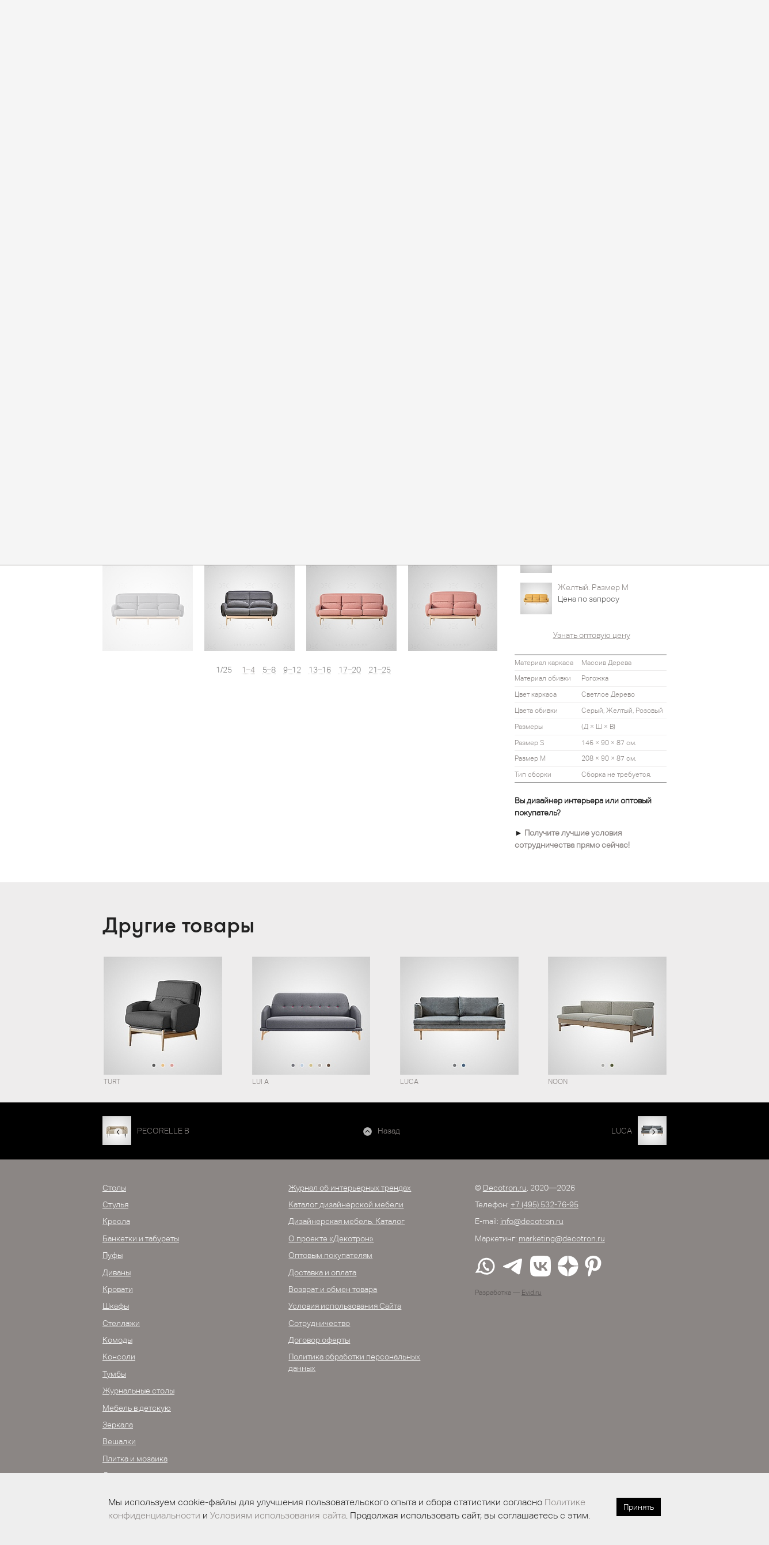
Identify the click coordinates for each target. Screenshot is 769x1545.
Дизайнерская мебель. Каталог (346, 1221)
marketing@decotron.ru (562, 1238)
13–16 (320, 670)
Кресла (116, 1221)
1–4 (248, 670)
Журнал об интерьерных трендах (349, 1187)
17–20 (349, 670)
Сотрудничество (319, 1323)
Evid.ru (531, 1293)
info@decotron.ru (532, 1221)
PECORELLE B (163, 1130)
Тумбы (114, 1373)
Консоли (118, 1356)
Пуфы (112, 1255)
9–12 (292, 670)
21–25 (379, 670)
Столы (114, 1187)
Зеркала (117, 1424)
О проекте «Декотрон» (331, 1238)
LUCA (621, 1130)
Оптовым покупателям (330, 1255)
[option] (147, 606)
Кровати (117, 1289)
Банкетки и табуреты (140, 1238)
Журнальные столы (138, 1390)
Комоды (117, 1339)
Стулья (115, 1204)
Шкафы (115, 1305)
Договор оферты (319, 1339)
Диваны (116, 1272)
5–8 (269, 670)
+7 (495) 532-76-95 (544, 1204)
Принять (638, 1507)
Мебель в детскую (136, 1407)
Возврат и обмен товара (332, 1289)
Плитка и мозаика (134, 1458)
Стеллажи (121, 1323)
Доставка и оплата (322, 1272)
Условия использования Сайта (344, 1305)
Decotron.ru (505, 1187)
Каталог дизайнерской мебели (345, 1204)
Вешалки (119, 1441)
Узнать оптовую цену (591, 635)
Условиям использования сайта (278, 1515)
